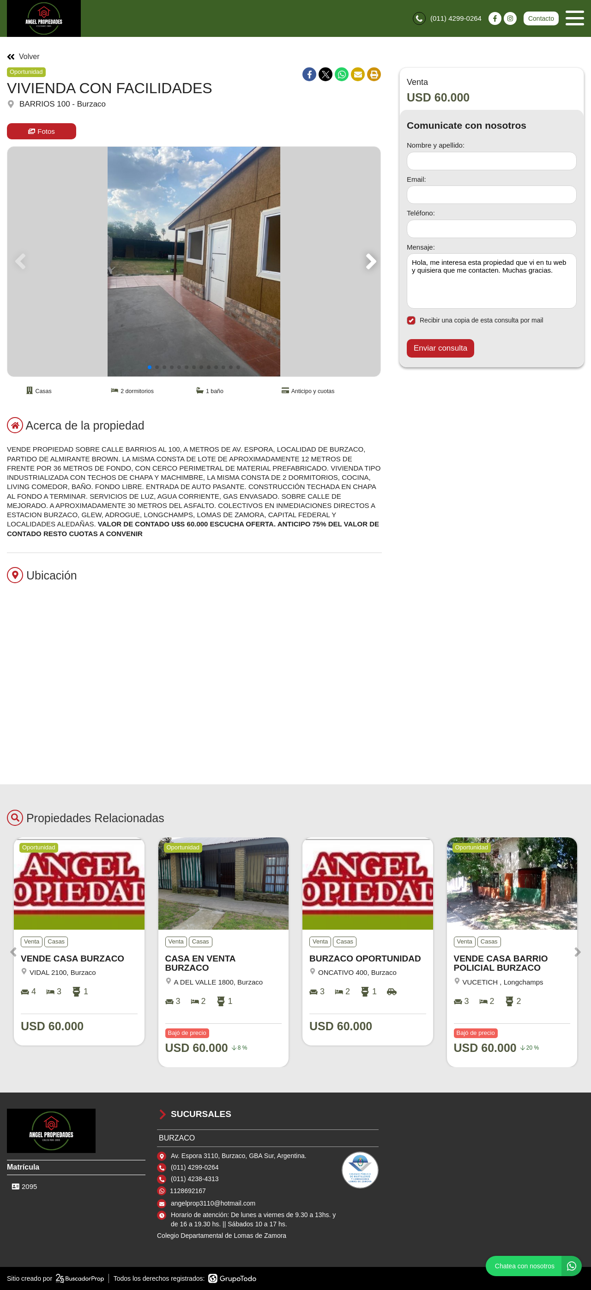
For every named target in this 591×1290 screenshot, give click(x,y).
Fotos (41, 131)
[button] (369, 261)
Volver (23, 56)
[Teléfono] (492, 229)
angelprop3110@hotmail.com (213, 1203)
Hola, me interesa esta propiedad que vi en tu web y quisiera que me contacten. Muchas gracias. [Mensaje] (492, 281)
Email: (416, 179)
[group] (193, 261)
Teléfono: (421, 213)
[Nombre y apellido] (492, 161)
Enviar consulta (440, 348)
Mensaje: (421, 247)
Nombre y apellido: (435, 145)
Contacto (541, 18)
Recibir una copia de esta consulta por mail (475, 320)
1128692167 (188, 1190)
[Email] (492, 194)
